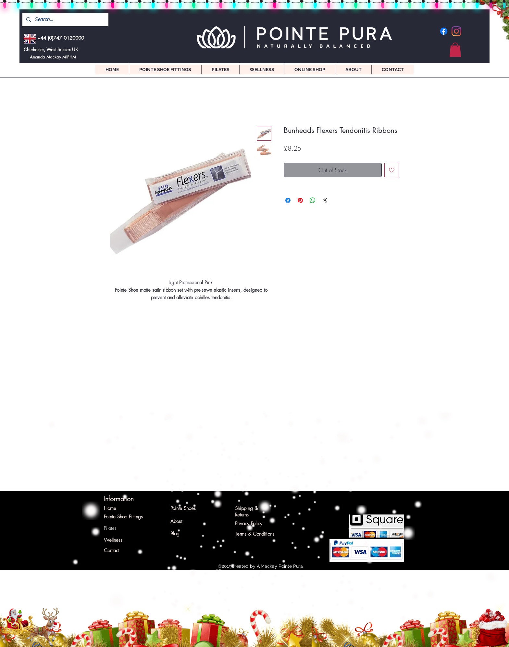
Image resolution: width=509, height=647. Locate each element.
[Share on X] (325, 200)
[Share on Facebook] (288, 200)
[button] (455, 50)
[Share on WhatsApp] (313, 200)
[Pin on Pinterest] (300, 200)
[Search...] (65, 19)
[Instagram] (456, 31)
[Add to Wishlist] (391, 170)
